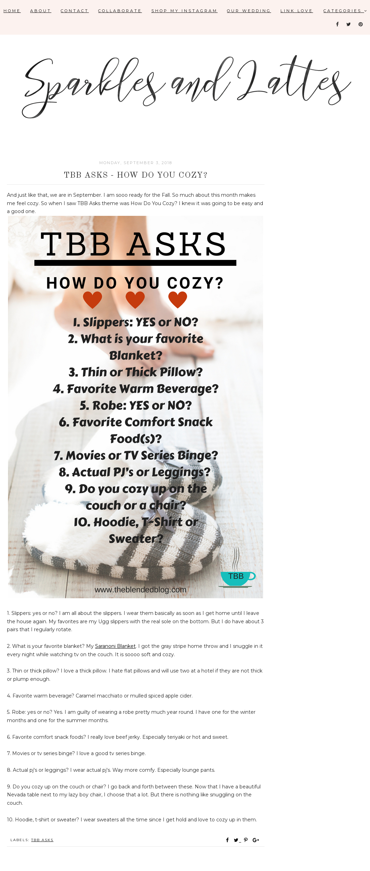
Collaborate (120, 10)
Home (12, 10)
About (40, 10)
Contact (75, 10)
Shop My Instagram (184, 10)
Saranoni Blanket (115, 646)
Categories (345, 10)
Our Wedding (249, 10)
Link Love (296, 10)
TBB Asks (42, 840)
